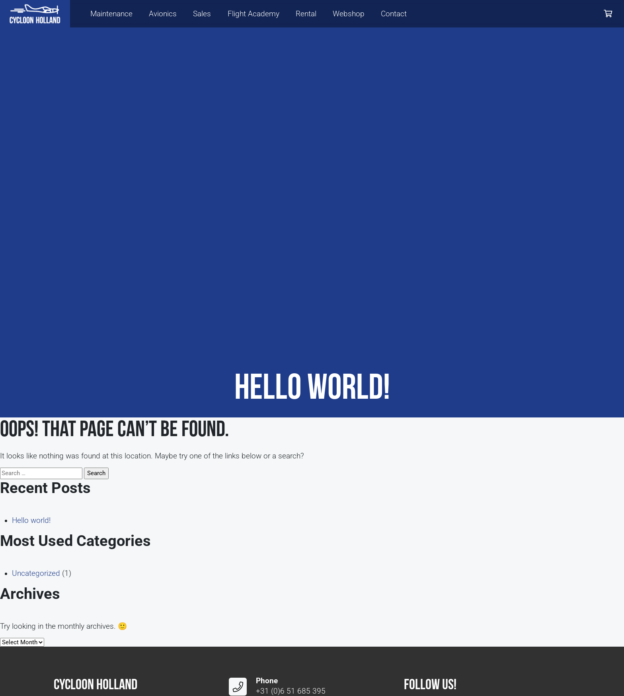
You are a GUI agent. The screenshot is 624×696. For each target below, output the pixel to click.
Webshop (349, 14)
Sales (202, 14)
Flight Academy (253, 14)
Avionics (163, 14)
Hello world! (31, 520)
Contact (394, 14)
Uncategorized (36, 573)
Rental (306, 14)
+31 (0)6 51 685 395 (291, 691)
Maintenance (111, 14)
